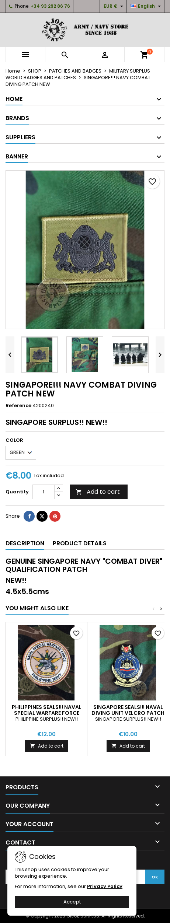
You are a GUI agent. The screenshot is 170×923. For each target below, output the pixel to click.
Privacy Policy (104, 886)
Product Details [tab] (80, 543)
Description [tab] (25, 543)
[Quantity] (43, 492)
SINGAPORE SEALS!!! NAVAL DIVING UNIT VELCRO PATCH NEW (127, 713)
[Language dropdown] (147, 6)
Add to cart (98, 491)
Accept (72, 901)
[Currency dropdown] (114, 6)
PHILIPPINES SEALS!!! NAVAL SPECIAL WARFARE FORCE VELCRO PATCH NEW (46, 713)
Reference (18, 405)
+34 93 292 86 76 (50, 6)
